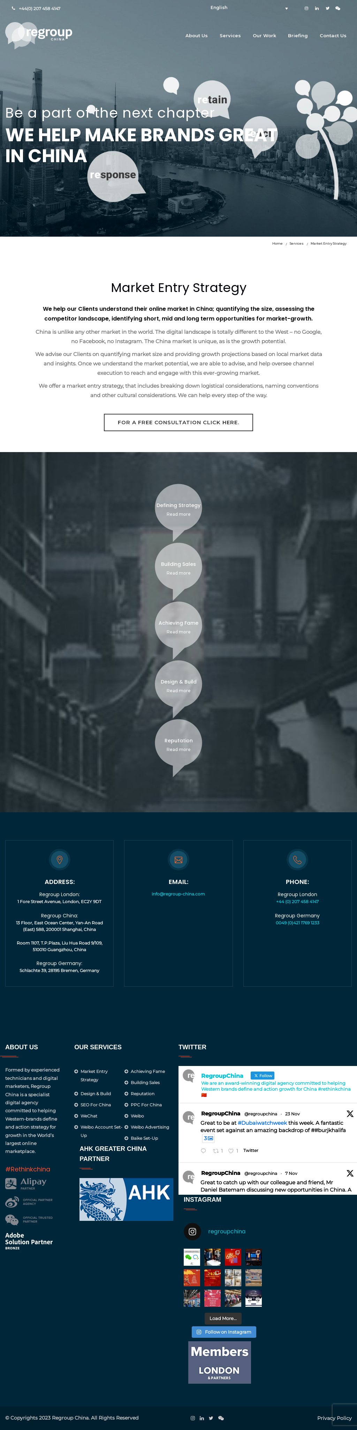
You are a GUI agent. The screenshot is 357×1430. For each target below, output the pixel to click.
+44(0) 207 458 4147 (39, 8)
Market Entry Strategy (329, 243)
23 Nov (292, 1113)
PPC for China (146, 1104)
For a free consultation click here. (178, 422)
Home (277, 243)
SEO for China (96, 1104)
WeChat (89, 1116)
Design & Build (96, 1093)
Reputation (142, 1093)
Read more (179, 514)
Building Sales (145, 1082)
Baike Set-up (144, 1138)
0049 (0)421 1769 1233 (297, 922)
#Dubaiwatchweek (262, 1123)
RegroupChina (220, 1113)
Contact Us (333, 35)
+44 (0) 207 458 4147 (297, 901)
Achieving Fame (148, 1071)
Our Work (264, 35)
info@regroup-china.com (178, 893)
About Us (196, 35)
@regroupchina (260, 1113)
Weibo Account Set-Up (101, 1131)
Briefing (298, 35)
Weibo (137, 1116)
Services (230, 35)
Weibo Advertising (150, 1127)
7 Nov (291, 1173)
